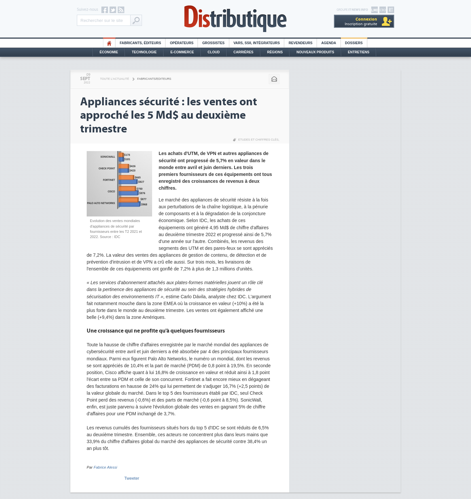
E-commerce (182, 52)
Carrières (243, 52)
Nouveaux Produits (315, 52)
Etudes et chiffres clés (258, 139)
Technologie (144, 52)
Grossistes (213, 43)
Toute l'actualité (114, 78)
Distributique (235, 19)
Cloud (214, 52)
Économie (109, 52)
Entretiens (359, 52)
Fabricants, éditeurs (140, 43)
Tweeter (131, 478)
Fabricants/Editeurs (154, 78)
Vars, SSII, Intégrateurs (257, 43)
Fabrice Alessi (105, 467)
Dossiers (354, 43)
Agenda (328, 43)
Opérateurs (181, 43)
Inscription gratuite (361, 21)
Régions (275, 52)
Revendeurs (300, 43)
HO (109, 43)
